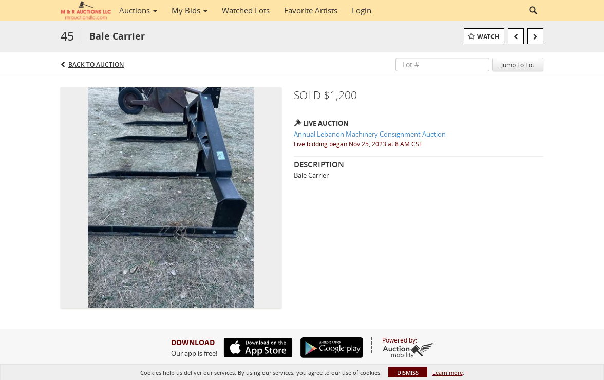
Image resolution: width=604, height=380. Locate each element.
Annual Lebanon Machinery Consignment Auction (370, 134)
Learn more (447, 372)
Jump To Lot (517, 65)
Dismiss (408, 372)
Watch (488, 36)
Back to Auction (96, 64)
